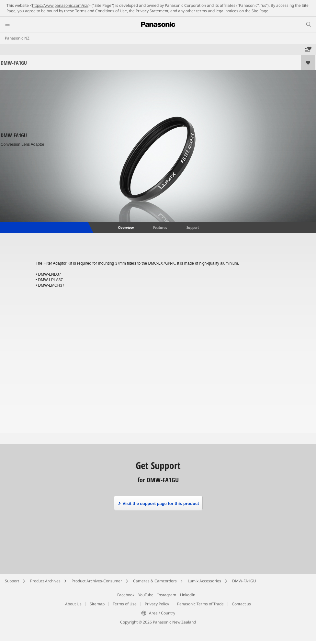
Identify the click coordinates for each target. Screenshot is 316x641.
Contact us (241, 604)
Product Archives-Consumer (97, 581)
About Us (73, 604)
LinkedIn (187, 595)
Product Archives (45, 581)
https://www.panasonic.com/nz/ (60, 5)
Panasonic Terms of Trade (200, 604)
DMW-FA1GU (244, 581)
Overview (125, 227)
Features (160, 227)
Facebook (125, 595)
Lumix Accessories (204, 581)
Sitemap (97, 604)
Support (192, 227)
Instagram (166, 595)
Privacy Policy (157, 604)
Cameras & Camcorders (155, 581)
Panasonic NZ (17, 38)
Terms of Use (125, 604)
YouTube (145, 595)
